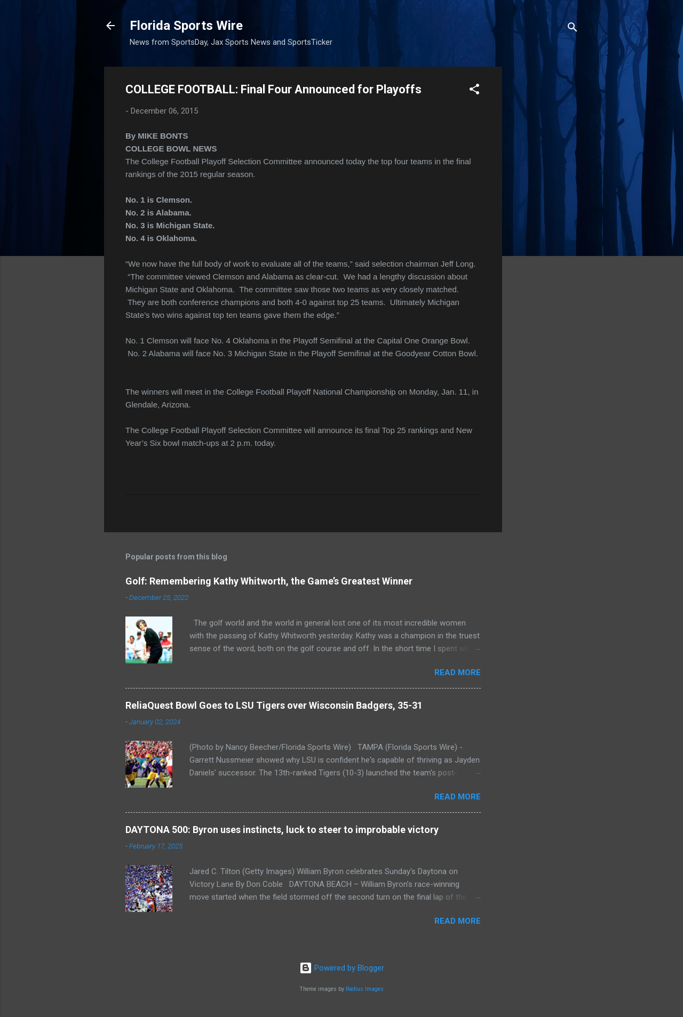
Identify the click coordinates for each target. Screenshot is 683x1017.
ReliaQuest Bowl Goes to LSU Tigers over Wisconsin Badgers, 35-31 (274, 705)
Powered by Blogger (341, 968)
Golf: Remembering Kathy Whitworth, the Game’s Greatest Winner (268, 581)
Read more (457, 672)
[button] (474, 91)
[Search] (572, 29)
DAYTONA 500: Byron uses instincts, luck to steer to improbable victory (282, 829)
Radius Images (365, 989)
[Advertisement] (545, 227)
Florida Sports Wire (186, 25)
